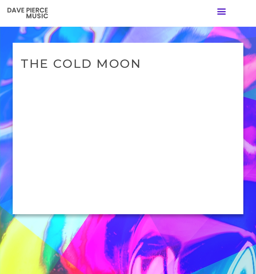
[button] (221, 12)
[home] (28, 12)
